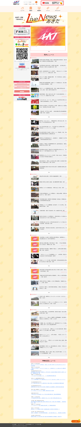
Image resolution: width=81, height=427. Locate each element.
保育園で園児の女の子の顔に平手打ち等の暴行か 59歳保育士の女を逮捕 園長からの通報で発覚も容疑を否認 (47, 386)
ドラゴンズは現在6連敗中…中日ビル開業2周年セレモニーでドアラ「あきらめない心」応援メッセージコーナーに (48, 379)
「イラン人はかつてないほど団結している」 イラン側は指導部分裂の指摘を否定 (43, 375)
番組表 (30, 10)
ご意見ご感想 (39, 424)
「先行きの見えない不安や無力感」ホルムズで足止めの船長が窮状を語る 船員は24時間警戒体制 (46, 394)
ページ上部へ (75, 421)
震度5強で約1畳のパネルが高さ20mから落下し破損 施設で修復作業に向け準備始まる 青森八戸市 (46, 416)
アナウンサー (57, 10)
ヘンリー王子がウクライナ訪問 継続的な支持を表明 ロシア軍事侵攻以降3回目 (43, 405)
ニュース (22, 10)
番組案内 (39, 10)
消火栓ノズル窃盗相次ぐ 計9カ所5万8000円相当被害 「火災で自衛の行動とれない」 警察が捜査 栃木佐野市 (48, 412)
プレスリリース (21, 424)
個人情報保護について (30, 424)
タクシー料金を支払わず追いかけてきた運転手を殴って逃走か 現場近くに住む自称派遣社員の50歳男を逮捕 (47, 383)
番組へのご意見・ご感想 (33, 4)
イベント (48, 10)
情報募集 (22, 91)
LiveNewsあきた (22, 66)
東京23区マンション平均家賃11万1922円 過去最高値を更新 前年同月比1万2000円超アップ (45, 409)
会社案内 (26, 4)
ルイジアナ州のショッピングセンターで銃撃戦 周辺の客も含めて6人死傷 (42, 390)
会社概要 (14, 424)
